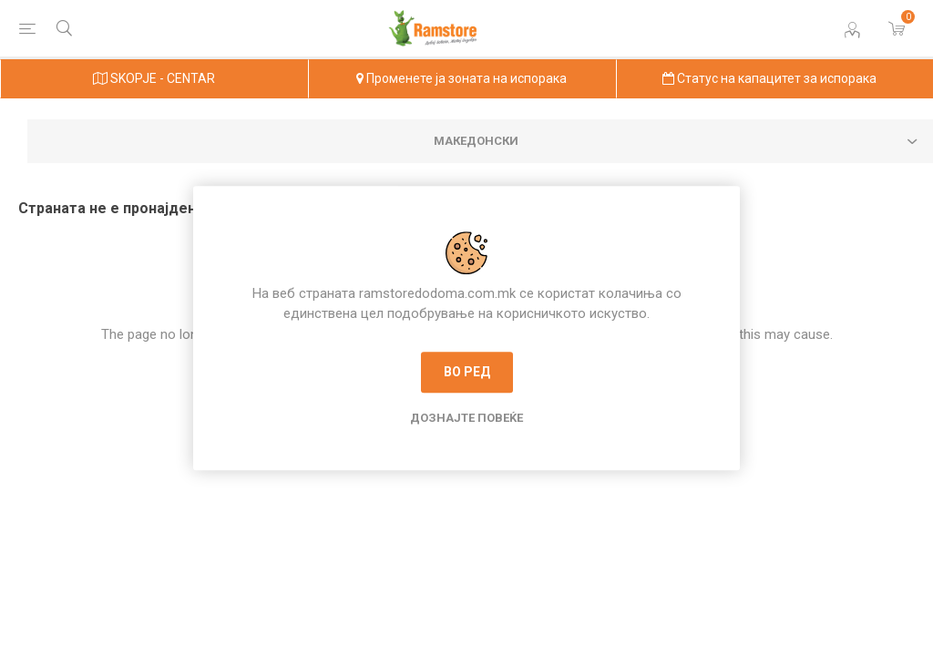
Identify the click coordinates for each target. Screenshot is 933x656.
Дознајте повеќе (466, 418)
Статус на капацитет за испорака (769, 78)
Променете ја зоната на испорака (461, 78)
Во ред (467, 371)
